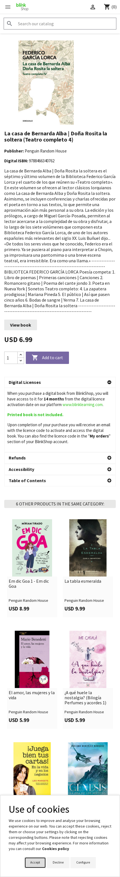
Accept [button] (35, 862)
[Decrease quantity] (20, 360)
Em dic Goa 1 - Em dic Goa (29, 519)
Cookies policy (55, 848)
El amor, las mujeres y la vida (32, 631)
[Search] (60, 23)
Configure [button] (83, 862)
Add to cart (47, 357)
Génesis (71, 739)
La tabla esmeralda (82, 517)
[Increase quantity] (20, 355)
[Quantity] (11, 358)
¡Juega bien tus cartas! (30, 739)
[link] (32, 504)
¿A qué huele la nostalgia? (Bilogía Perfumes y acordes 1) (85, 633)
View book (20, 325)
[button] (60, 382)
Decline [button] (58, 862)
